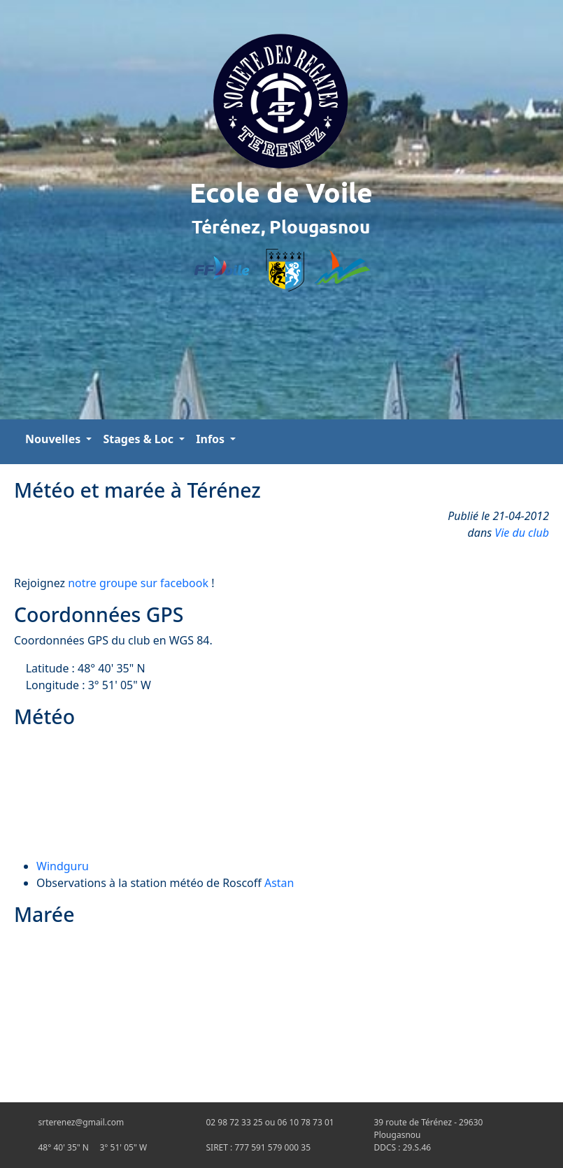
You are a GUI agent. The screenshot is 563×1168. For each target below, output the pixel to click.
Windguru (62, 866)
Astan (279, 883)
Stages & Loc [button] (139, 439)
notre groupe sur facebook (138, 583)
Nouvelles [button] (54, 439)
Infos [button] (211, 439)
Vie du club (521, 532)
